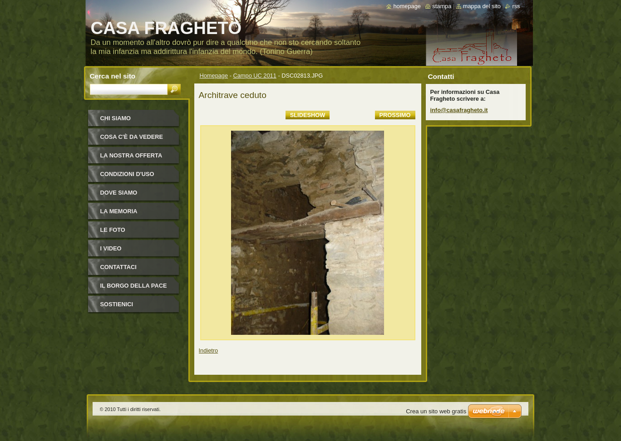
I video (111, 248)
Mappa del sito (482, 6)
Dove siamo (119, 192)
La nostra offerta (131, 155)
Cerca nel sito (113, 76)
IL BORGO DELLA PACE (133, 285)
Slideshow (307, 115)
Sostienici (116, 304)
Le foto (112, 229)
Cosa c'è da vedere (131, 136)
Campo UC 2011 (254, 75)
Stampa (441, 6)
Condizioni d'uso (127, 174)
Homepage (214, 75)
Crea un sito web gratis (436, 411)
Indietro (208, 350)
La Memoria (119, 211)
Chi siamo (115, 118)
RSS (516, 6)
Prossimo (395, 115)
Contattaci (118, 267)
